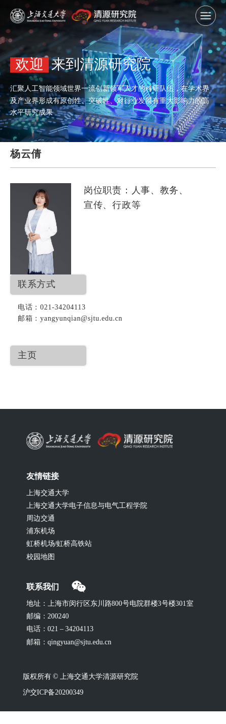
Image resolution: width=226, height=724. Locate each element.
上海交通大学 (47, 493)
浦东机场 (40, 531)
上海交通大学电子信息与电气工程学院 (86, 506)
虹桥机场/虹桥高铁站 (59, 544)
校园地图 (40, 557)
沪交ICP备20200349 (53, 693)
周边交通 (40, 519)
